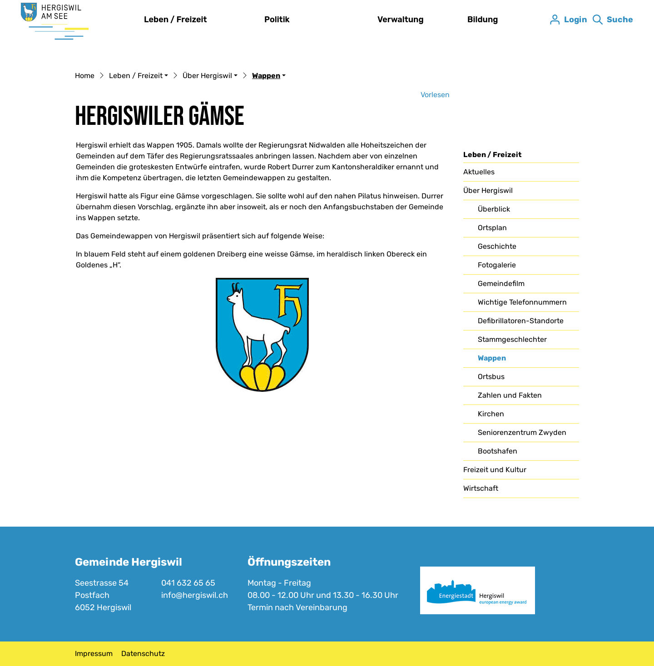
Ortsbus (491, 376)
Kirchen (491, 413)
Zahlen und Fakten (510, 395)
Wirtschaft (480, 488)
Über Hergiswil (488, 190)
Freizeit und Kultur (494, 469)
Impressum (94, 653)
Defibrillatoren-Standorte (521, 320)
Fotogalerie (497, 265)
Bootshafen (497, 451)
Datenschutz (143, 653)
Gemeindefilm (501, 283)
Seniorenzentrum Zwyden (522, 432)
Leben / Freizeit (175, 20)
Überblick (494, 209)
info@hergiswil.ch (194, 595)
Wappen (500, 360)
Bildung (482, 20)
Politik (277, 20)
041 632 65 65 (188, 583)
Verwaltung (400, 20)
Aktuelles (479, 172)
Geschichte (497, 246)
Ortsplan (492, 227)
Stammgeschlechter (512, 339)
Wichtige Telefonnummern (522, 302)
